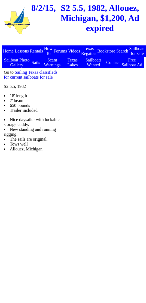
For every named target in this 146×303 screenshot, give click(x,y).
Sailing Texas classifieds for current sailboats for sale (30, 74)
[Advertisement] (91, 121)
